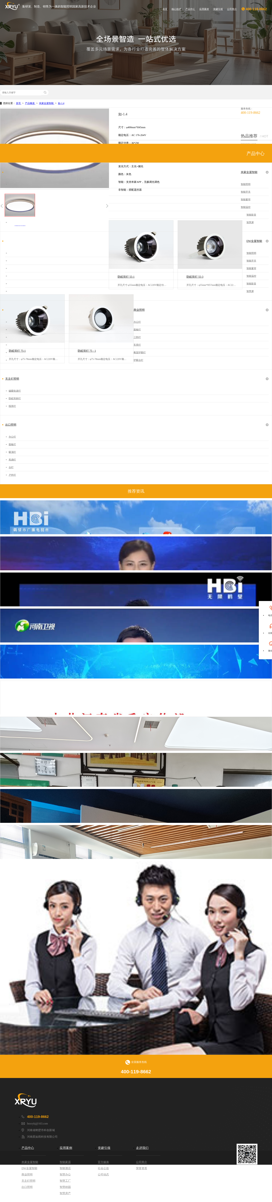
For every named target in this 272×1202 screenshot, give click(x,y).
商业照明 (139, 309)
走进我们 (142, 1148)
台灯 (11, 467)
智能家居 (65, 1162)
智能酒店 (65, 1168)
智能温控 (245, 207)
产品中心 (190, 9)
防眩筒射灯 (15, 398)
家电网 (239, 1195)
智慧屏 (250, 222)
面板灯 (137, 329)
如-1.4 (61, 103)
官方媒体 (103, 1162)
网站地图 (234, 1181)
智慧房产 (65, 1193)
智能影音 (251, 215)
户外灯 (12, 475)
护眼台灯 (138, 360)
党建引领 (218, 9)
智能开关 (245, 192)
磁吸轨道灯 (15, 391)
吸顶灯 (12, 452)
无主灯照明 (12, 378)
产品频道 (30, 103)
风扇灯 (12, 459)
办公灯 (137, 322)
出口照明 (10, 424)
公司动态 (103, 1174)
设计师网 (252, 1195)
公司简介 (232, 9)
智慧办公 (65, 1174)
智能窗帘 (245, 199)
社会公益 (103, 1168)
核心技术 (176, 9)
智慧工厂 (65, 1180)
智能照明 (245, 184)
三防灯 (137, 337)
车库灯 (137, 345)
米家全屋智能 (46, 103)
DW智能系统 (218, 1181)
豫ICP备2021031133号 (195, 1181)
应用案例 (204, 9)
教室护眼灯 (140, 352)
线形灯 (12, 406)
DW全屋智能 (254, 241)
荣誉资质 (141, 1168)
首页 (165, 9)
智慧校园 (65, 1187)
